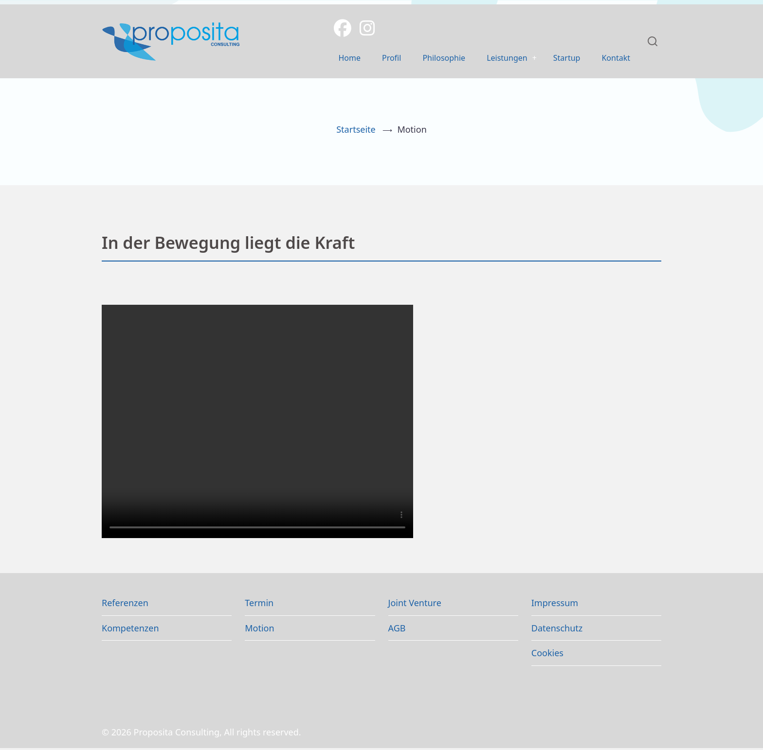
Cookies (547, 655)
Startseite (355, 131)
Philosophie (429, 59)
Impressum (554, 604)
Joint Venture (414, 604)
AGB (397, 629)
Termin (259, 604)
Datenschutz (556, 629)
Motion (259, 629)
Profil (372, 59)
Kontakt (614, 59)
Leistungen (497, 59)
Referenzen (125, 604)
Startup (561, 59)
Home (327, 59)
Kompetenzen (130, 629)
